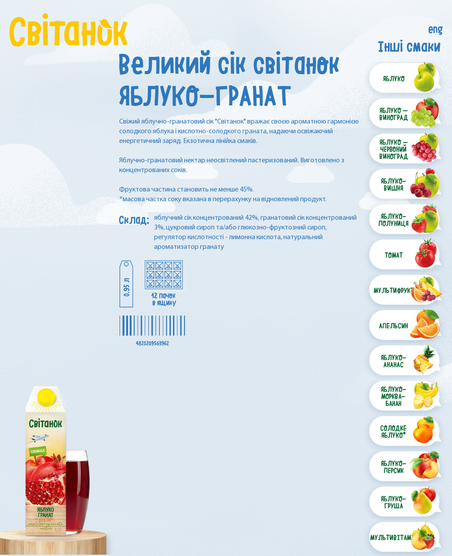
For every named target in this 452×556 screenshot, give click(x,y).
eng (436, 27)
